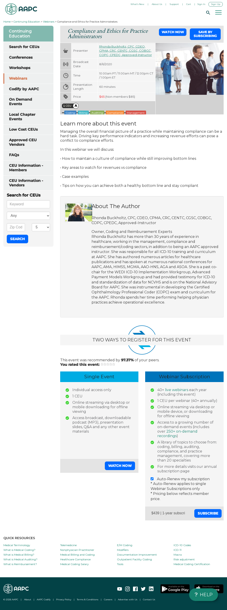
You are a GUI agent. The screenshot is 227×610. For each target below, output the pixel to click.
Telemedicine (68, 545)
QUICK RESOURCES (19, 538)
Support (174, 4)
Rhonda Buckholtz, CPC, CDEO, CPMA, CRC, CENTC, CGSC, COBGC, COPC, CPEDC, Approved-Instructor (125, 51)
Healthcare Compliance (75, 559)
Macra (178, 554)
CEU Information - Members (26, 167)
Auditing (97, 112)
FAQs (14, 155)
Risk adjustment (184, 559)
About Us (157, 4)
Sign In (201, 4)
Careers (108, 599)
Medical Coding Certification (192, 564)
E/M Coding (124, 545)
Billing (83, 112)
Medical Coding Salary (74, 564)
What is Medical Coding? (19, 550)
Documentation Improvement (137, 554)
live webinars (176, 390)
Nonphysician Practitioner (77, 550)
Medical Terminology (16, 545)
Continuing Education (27, 21)
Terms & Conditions (87, 599)
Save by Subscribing (205, 34)
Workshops (19, 68)
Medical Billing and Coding (77, 554)
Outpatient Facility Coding (134, 559)
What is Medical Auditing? (20, 559)
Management (136, 112)
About (27, 599)
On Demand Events (20, 101)
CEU (67, 105)
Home (7, 21)
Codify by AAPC (24, 89)
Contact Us (149, 599)
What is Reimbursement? (20, 564)
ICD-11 (177, 550)
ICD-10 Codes (182, 545)
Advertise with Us (127, 599)
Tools (120, 564)
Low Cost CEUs (23, 129)
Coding (70, 112)
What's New (137, 4)
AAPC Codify (43, 599)
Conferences (21, 57)
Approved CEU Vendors (23, 142)
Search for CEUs (24, 47)
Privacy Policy (63, 599)
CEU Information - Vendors (26, 183)
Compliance (115, 112)
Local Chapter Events (22, 116)
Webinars (48, 21)
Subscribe (208, 513)
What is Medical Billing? (18, 554)
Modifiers (122, 550)
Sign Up (215, 4)
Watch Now (173, 32)
